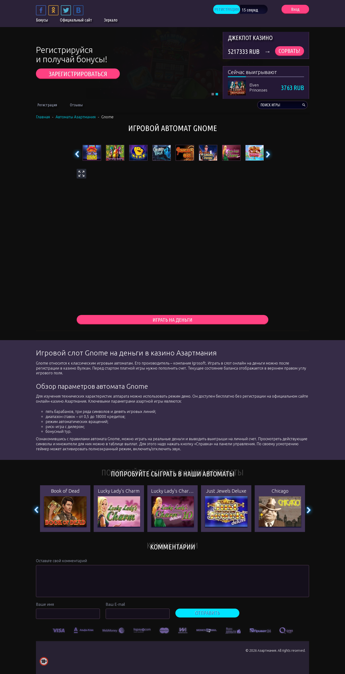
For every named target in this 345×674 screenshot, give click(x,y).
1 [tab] (213, 94)
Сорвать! (289, 51)
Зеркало (110, 21)
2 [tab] (217, 94)
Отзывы (76, 105)
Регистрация (47, 105)
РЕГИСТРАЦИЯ (233, 9)
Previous (77, 154)
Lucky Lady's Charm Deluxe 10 (172, 491)
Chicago (279, 491)
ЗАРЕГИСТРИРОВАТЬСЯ (78, 73)
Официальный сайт (76, 21)
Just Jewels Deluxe (226, 491)
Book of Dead (65, 491)
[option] (59, 630)
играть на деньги (172, 320)
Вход (295, 9)
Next (267, 154)
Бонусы (42, 21)
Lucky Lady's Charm (119, 491)
